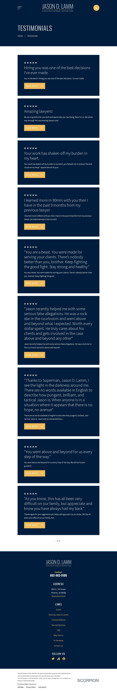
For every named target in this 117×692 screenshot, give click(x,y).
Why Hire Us (58, 635)
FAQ (58, 630)
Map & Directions (58, 596)
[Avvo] (58, 658)
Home (58, 609)
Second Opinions (58, 625)
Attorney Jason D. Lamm (58, 615)
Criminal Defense (58, 620)
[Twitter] (53, 658)
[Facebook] (63, 658)
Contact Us (58, 645)
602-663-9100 (58, 575)
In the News (58, 640)
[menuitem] (21, 687)
